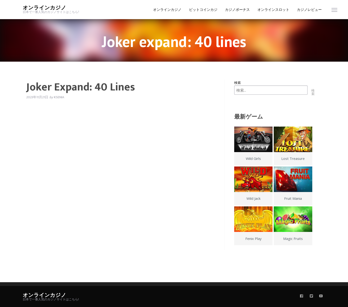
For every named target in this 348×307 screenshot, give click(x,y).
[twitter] (311, 296)
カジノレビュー (309, 10)
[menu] (334, 11)
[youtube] (321, 296)
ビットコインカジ (203, 10)
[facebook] (301, 296)
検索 (237, 82)
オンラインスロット (273, 10)
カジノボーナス (237, 10)
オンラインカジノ (44, 8)
